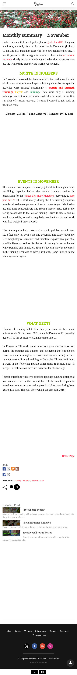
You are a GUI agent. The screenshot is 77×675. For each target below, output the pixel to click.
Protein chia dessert (34, 509)
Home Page (68, 455)
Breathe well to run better (37, 532)
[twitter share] (11, 486)
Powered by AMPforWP (38, 663)
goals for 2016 (55, 42)
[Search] (72, 4)
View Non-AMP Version (49, 658)
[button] (34, 672)
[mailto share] (17, 487)
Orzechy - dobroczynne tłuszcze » (29, 480)
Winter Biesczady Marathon (39, 195)
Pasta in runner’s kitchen (37, 522)
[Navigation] (3, 3)
